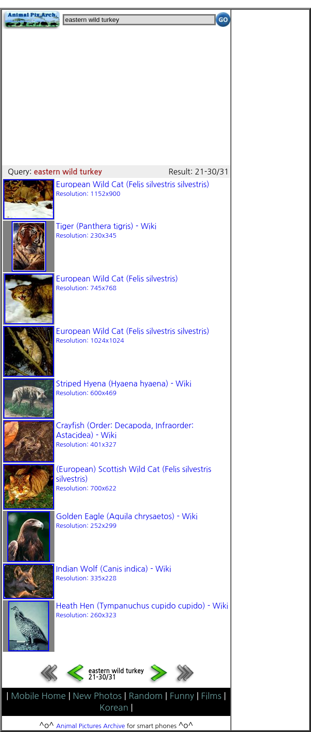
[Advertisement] (116, 97)
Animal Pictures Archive (90, 726)
